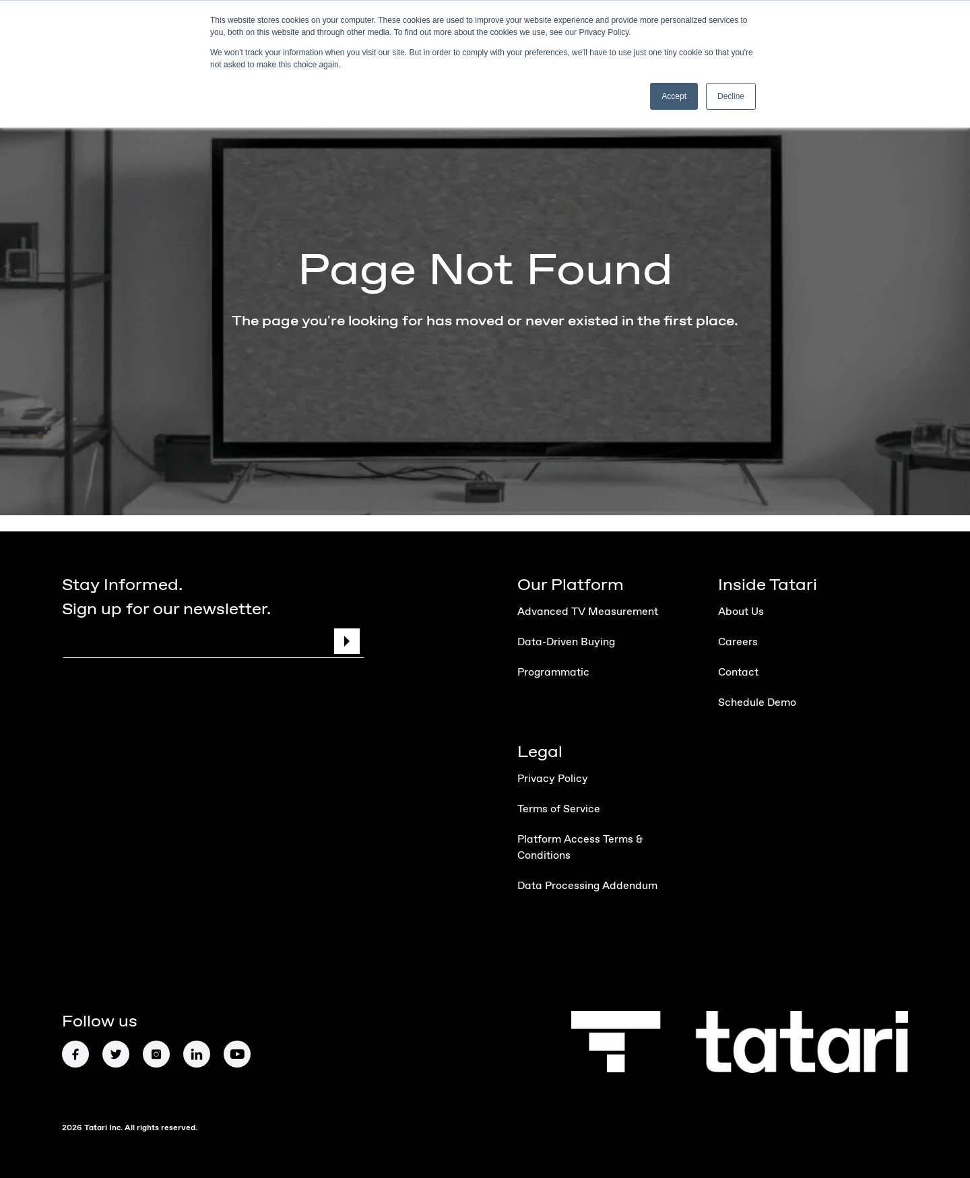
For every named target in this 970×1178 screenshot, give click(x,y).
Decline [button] (730, 96)
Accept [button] (673, 96)
